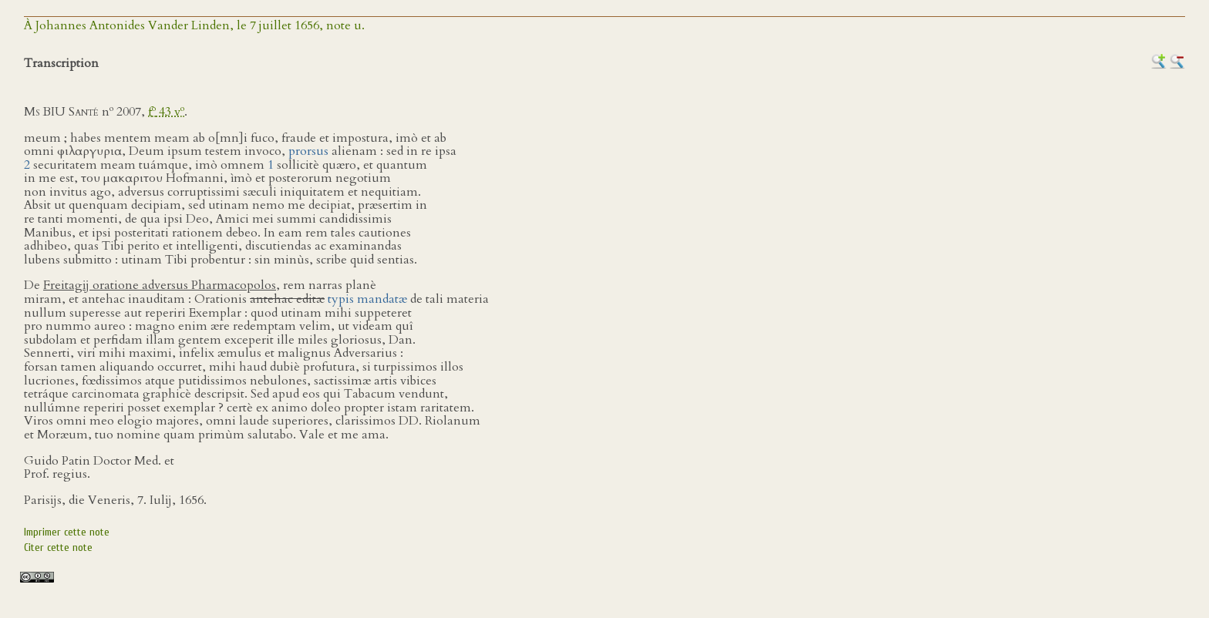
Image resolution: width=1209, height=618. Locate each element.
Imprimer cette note (66, 532)
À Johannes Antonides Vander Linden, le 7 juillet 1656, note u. (194, 25)
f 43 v (166, 111)
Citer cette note (58, 547)
